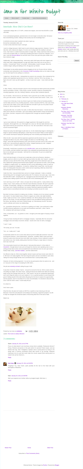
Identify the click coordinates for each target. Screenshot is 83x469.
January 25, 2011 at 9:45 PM (19, 375)
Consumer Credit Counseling (31, 71)
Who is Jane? (15, 18)
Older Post (50, 447)
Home (6, 18)
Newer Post (8, 447)
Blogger (57, 465)
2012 (61, 94)
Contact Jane (25, 18)
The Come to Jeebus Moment (16, 333)
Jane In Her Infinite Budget (32, 11)
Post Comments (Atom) (32, 453)
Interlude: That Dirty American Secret (66, 116)
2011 (61, 96)
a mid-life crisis (31, 148)
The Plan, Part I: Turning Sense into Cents (68, 120)
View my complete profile (65, 32)
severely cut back (15, 266)
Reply (9, 357)
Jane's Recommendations (39, 18)
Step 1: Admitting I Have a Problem (67, 128)
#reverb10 (6, 247)
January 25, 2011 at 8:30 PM (25, 363)
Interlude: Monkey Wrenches (66, 108)
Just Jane (11, 363)
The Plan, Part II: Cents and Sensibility (67, 112)
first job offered (16, 55)
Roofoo (45, 465)
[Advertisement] (28, 428)
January (63, 101)
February (64, 99)
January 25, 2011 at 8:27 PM (20, 343)
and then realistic (20, 250)
